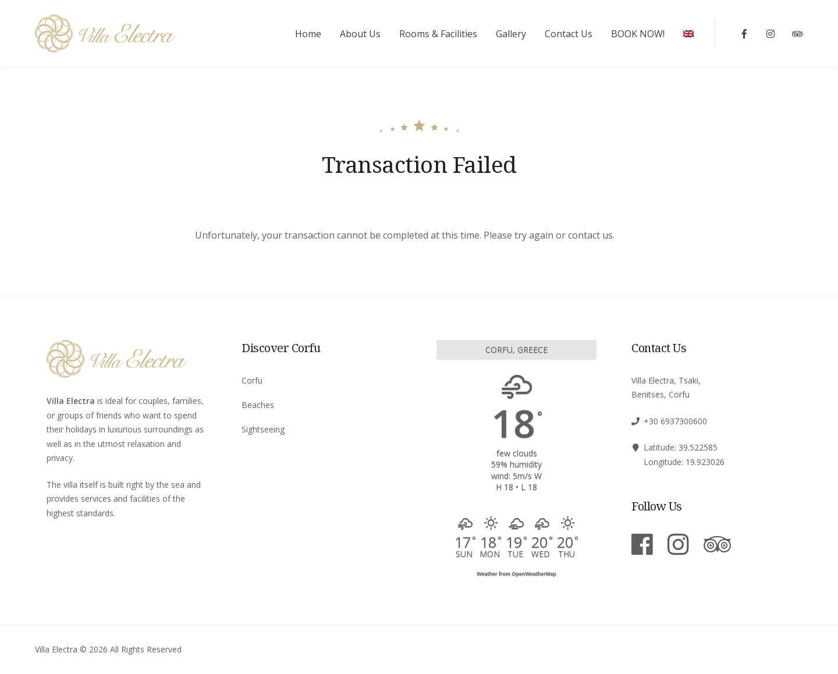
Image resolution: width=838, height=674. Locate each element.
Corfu (252, 380)
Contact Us (568, 33)
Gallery (511, 33)
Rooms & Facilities (438, 33)
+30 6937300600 (675, 421)
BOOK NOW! (638, 33)
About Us (360, 33)
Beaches (258, 404)
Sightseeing (263, 429)
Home (308, 33)
